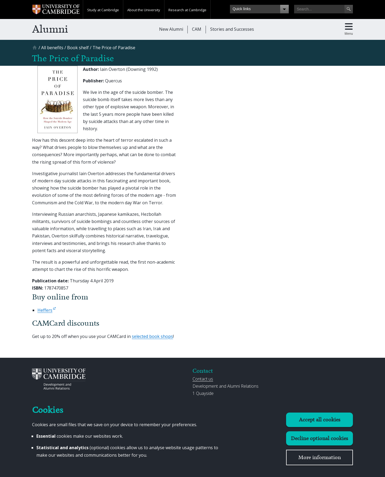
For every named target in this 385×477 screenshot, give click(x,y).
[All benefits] (52, 48)
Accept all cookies (319, 419)
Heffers (44, 310)
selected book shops (152, 336)
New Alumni (171, 29)
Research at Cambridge (187, 9)
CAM (196, 29)
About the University (143, 9)
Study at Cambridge (103, 9)
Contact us (202, 379)
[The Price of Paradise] (114, 48)
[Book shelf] (78, 48)
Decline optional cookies (319, 438)
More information (319, 457)
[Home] (35, 49)
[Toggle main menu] (349, 29)
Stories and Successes (232, 29)
